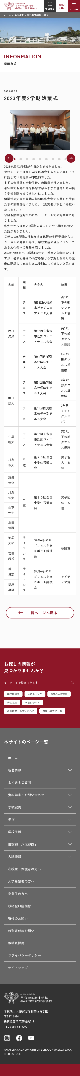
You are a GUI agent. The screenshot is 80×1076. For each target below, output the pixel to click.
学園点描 (19, 15)
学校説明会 (13, 694)
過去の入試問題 (59, 694)
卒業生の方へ (18, 893)
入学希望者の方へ (21, 881)
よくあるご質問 (19, 782)
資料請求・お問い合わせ (20, 711)
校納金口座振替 (19, 905)
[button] (14, 159)
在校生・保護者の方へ (24, 869)
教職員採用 (16, 942)
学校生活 (14, 831)
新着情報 (14, 770)
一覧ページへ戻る (42, 612)
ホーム (7, 15)
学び (11, 819)
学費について (32, 702)
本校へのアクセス (52, 711)
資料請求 (49, 6)
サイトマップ (18, 967)
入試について (35, 694)
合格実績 (12, 702)
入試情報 (14, 856)
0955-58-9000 (18, 1026)
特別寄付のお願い (21, 930)
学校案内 (14, 807)
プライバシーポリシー (24, 955)
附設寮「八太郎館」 (23, 844)
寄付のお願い (61, 7)
